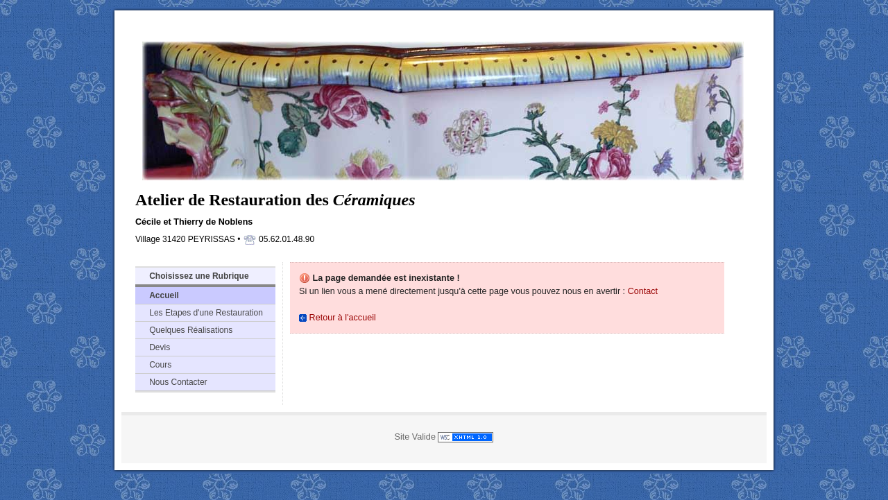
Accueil (164, 295)
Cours (160, 365)
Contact (643, 291)
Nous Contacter (178, 382)
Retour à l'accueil (337, 317)
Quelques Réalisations (190, 330)
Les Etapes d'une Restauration (206, 313)
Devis (159, 347)
